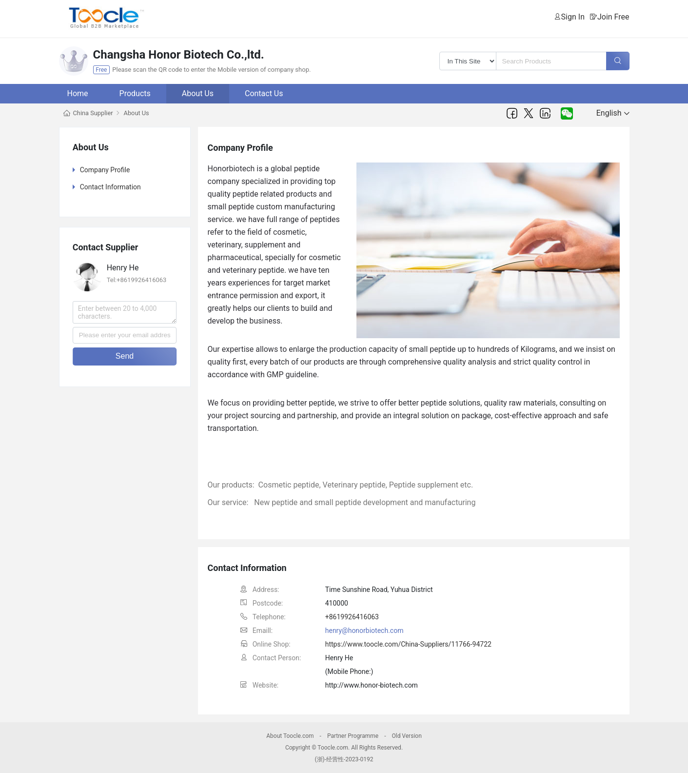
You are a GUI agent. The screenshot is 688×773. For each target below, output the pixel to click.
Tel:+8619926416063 (137, 280)
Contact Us (264, 93)
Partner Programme (352, 735)
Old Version (406, 735)
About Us (198, 93)
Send (125, 356)
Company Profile (105, 170)
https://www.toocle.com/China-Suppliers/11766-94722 (408, 644)
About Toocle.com (290, 735)
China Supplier (93, 113)
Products (135, 93)
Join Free (613, 16)
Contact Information (110, 187)
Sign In (573, 16)
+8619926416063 (352, 617)
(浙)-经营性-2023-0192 (344, 759)
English (612, 113)
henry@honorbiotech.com (364, 630)
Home (77, 93)
